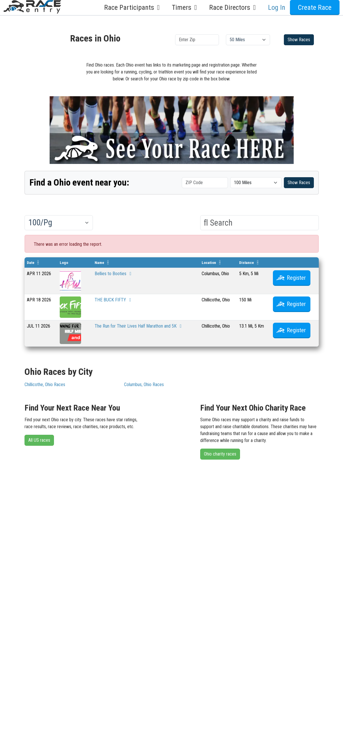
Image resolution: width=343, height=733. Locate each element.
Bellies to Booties (114, 273)
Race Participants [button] (133, 7)
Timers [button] (186, 7)
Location (209, 262)
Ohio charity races (220, 454)
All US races (39, 440)
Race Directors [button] (234, 7)
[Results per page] (59, 222)
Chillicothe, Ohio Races (45, 384)
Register (296, 277)
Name (99, 262)
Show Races (299, 39)
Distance (246, 262)
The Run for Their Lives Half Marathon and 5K (139, 326)
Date (30, 262)
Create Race (314, 7)
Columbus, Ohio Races (144, 384)
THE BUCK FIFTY (114, 300)
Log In (276, 7)
